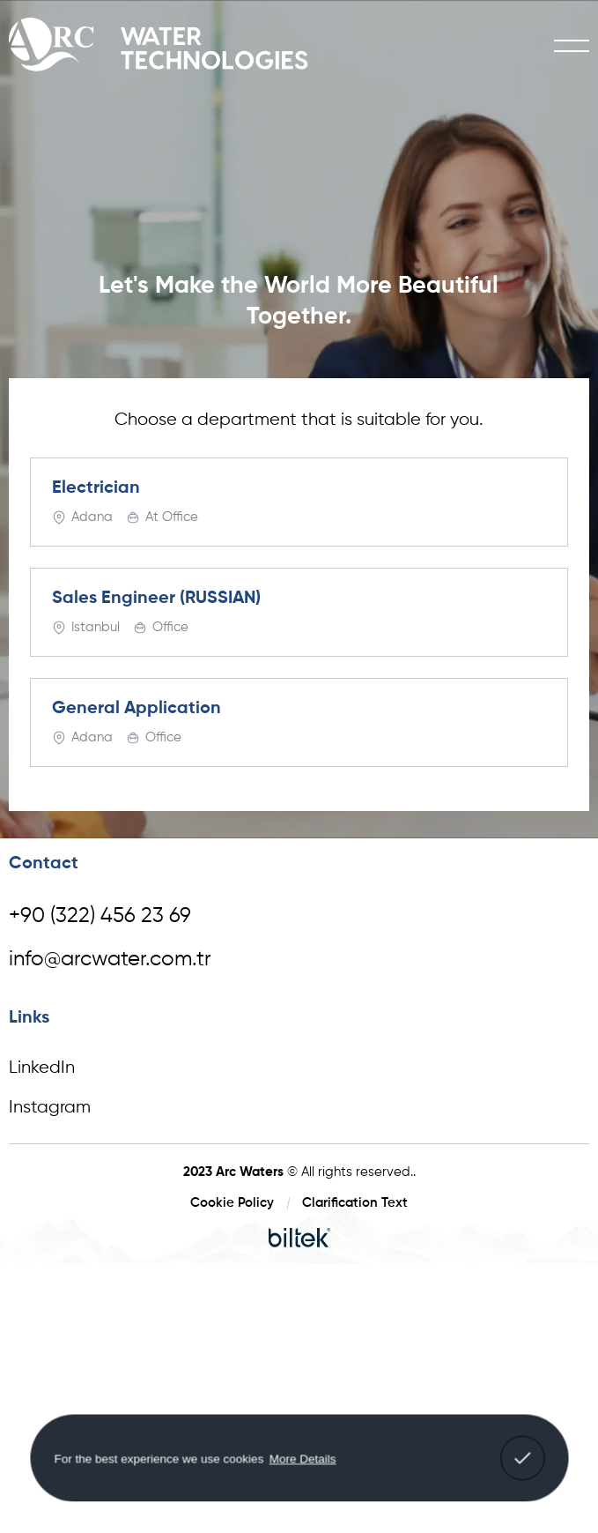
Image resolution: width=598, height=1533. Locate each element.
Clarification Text (355, 1202)
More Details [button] (302, 1457)
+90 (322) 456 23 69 (100, 915)
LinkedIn (42, 1068)
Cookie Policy (232, 1202)
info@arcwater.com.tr (110, 959)
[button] (522, 1458)
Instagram (50, 1107)
